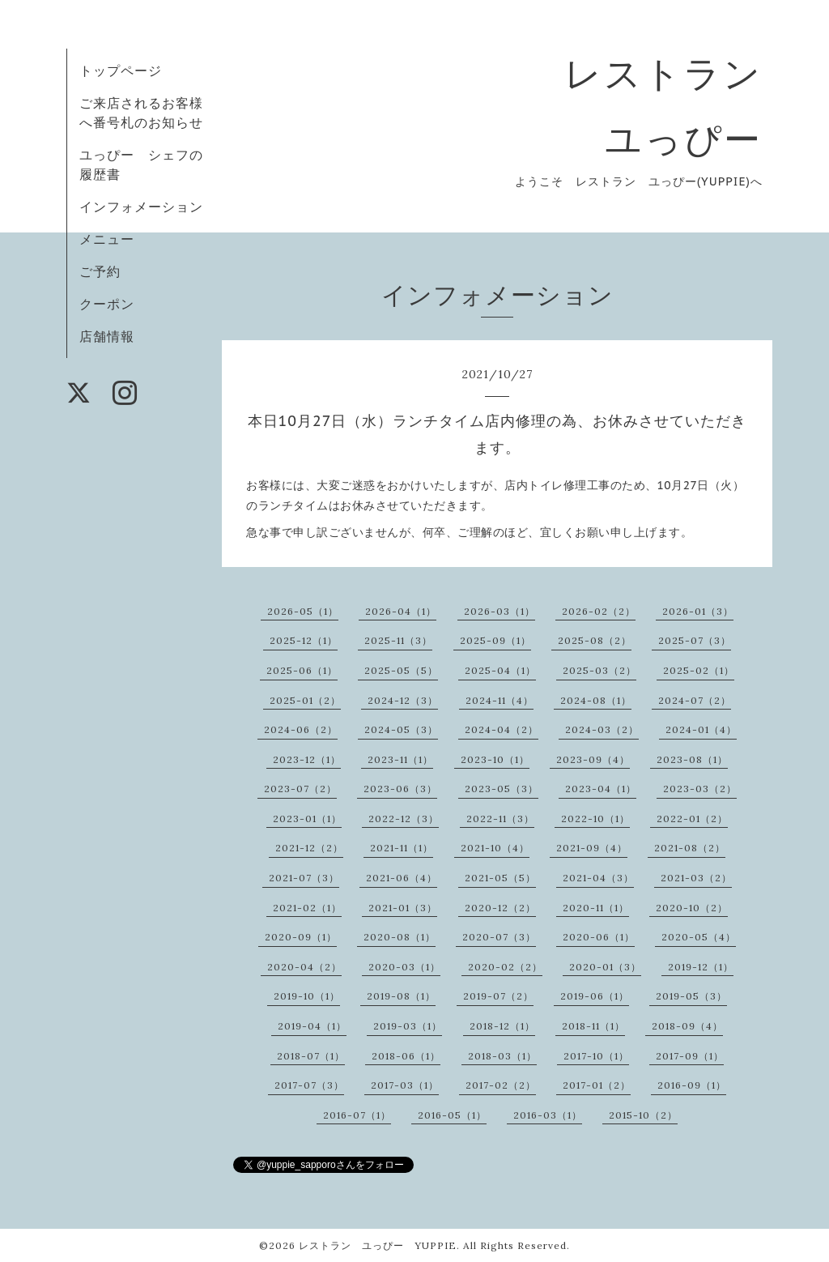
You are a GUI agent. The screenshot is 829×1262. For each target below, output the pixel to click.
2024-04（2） (501, 729)
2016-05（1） (452, 1115)
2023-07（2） (300, 788)
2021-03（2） (696, 878)
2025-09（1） (495, 640)
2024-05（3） (401, 729)
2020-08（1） (399, 937)
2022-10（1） (595, 818)
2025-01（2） (305, 700)
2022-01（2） (692, 818)
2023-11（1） (400, 759)
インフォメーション (141, 206)
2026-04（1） (400, 611)
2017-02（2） (501, 1085)
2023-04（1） (600, 788)
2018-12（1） (502, 1026)
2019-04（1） (312, 1026)
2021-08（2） (689, 848)
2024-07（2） (694, 700)
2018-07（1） (311, 1056)
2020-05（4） (698, 937)
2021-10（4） (495, 848)
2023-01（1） (307, 818)
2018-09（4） (687, 1026)
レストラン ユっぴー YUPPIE (378, 1245)
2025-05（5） (401, 670)
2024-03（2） (602, 729)
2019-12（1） (700, 967)
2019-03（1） (407, 1026)
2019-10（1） (307, 996)
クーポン (106, 304)
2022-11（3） (500, 818)
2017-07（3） (309, 1085)
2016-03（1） (547, 1115)
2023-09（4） (593, 759)
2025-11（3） (398, 640)
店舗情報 (106, 336)
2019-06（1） (594, 996)
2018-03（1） (502, 1056)
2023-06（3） (400, 788)
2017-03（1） (405, 1085)
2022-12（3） (403, 818)
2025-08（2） (594, 640)
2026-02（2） (599, 611)
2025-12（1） (304, 640)
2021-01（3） (402, 908)
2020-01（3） (605, 967)
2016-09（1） (691, 1085)
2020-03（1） (404, 967)
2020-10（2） (692, 908)
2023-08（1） (692, 759)
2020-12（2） (500, 908)
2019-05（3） (691, 996)
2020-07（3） (499, 937)
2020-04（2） (304, 967)
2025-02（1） (698, 670)
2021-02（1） (307, 908)
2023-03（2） (700, 788)
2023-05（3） (501, 788)
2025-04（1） (500, 670)
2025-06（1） (302, 670)
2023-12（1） (307, 759)
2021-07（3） (304, 878)
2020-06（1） (599, 937)
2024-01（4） (701, 729)
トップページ (120, 70)
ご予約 (100, 271)
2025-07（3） (694, 640)
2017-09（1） (690, 1056)
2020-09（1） (301, 937)
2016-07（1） (357, 1115)
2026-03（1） (499, 611)
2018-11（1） (593, 1026)
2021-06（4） (401, 878)
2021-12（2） (309, 848)
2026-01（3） (697, 611)
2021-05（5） (500, 878)
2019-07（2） (498, 996)
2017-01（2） (597, 1085)
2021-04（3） (598, 878)
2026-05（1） (302, 611)
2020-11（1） (596, 908)
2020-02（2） (505, 967)
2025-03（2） (599, 670)
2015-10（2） (643, 1115)
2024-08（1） (595, 700)
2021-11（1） (401, 848)
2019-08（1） (401, 996)
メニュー (106, 239)
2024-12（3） (403, 700)
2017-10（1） (596, 1056)
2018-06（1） (406, 1056)
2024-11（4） (500, 700)
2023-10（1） (495, 759)
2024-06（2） (301, 729)
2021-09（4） (591, 848)
